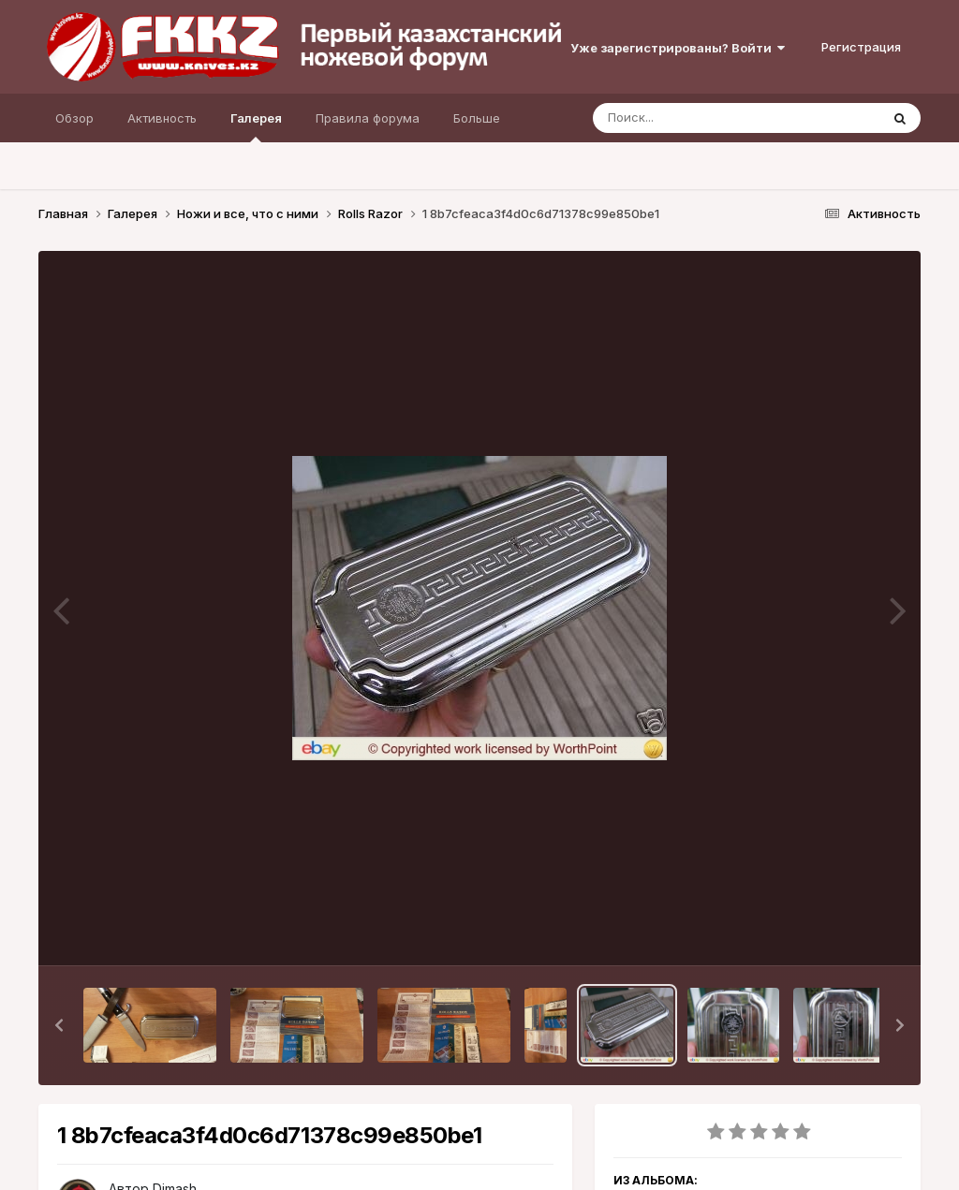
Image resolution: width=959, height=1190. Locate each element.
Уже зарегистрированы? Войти (677, 47)
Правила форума (368, 117)
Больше (476, 117)
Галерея (256, 126)
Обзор (74, 117)
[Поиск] (700, 118)
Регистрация (861, 46)
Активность (162, 117)
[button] (59, 1025)
